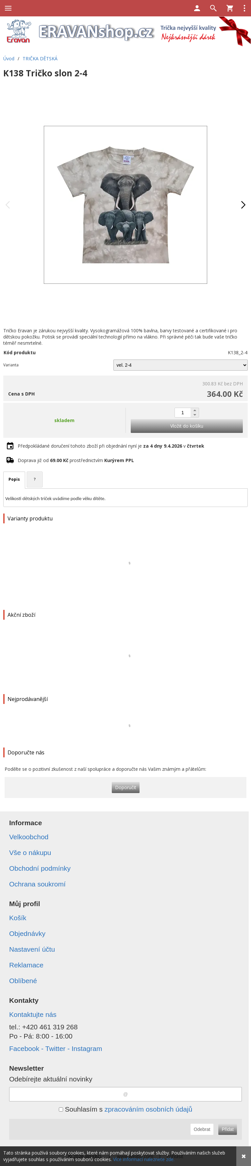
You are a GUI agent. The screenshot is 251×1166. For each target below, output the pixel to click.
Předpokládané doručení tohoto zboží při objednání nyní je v (111, 446)
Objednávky (27, 933)
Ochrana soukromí (37, 884)
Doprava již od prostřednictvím (76, 460)
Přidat (228, 1129)
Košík (17, 918)
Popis (14, 479)
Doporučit (125, 787)
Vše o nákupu (30, 852)
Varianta (11, 365)
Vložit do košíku (186, 426)
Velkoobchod (28, 837)
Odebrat (202, 1129)
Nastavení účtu (32, 949)
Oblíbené (23, 980)
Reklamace (26, 965)
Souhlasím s (125, 1109)
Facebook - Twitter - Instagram (55, 1048)
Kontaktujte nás (33, 1014)
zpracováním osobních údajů (148, 1109)
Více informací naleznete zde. (144, 1159)
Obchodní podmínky (40, 868)
